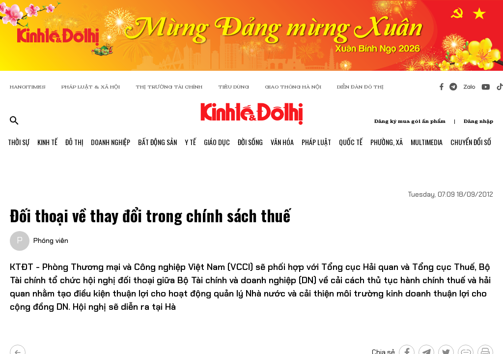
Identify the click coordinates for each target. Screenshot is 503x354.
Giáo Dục (217, 142)
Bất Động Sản (157, 142)
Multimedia (427, 142)
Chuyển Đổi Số (470, 142)
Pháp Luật (316, 142)
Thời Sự (18, 142)
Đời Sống (250, 142)
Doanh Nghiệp (110, 142)
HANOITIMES (28, 87)
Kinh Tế (47, 142)
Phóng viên (50, 240)
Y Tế (190, 142)
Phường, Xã (386, 142)
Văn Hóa (282, 142)
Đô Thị (74, 142)
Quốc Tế (351, 142)
